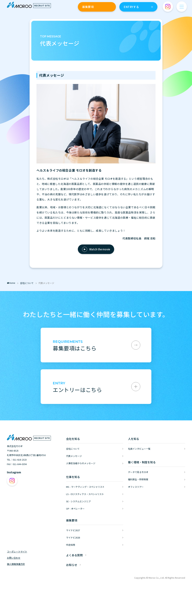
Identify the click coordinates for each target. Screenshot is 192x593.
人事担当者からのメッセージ (80, 463)
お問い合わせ (13, 557)
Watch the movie (99, 249)
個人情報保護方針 (16, 564)
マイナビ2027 (73, 530)
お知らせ (71, 564)
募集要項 (88, 7)
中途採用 (70, 544)
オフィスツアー (136, 486)
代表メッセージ (74, 456)
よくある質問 (74, 555)
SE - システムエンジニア (78, 501)
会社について (73, 448)
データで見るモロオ (138, 472)
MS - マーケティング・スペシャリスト (85, 486)
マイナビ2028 (73, 537)
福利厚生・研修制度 (138, 479)
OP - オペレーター (75, 508)
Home (11, 282)
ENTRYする (131, 7)
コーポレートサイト (17, 551)
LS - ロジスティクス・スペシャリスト (85, 494)
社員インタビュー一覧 (139, 448)
